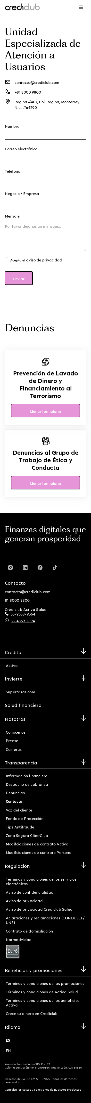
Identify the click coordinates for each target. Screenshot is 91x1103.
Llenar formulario (45, 410)
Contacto (14, 800)
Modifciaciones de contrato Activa (37, 843)
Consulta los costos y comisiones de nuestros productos (43, 1089)
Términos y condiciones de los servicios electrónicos (41, 880)
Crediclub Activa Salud (26, 608)
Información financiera (27, 775)
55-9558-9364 (23, 613)
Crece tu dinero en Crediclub (32, 1012)
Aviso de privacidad (24, 900)
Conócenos (15, 731)
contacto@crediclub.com (27, 591)
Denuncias (15, 792)
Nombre (12, 125)
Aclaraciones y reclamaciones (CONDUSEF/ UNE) (45, 919)
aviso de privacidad (44, 259)
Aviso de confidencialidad (29, 891)
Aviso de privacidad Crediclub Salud (39, 908)
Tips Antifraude (20, 826)
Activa (12, 664)
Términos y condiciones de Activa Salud (42, 991)
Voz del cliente (19, 809)
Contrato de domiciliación (29, 930)
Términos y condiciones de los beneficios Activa (42, 1002)
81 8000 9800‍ (17, 599)
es (8, 1039)
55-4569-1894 (23, 620)
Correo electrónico (21, 148)
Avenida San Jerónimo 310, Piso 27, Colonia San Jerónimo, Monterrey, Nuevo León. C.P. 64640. (44, 1065)
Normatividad (19, 938)
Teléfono (12, 170)
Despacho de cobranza (27, 783)
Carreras (14, 748)
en (8, 1049)
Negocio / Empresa (22, 192)
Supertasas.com (20, 691)
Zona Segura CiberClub (27, 834)
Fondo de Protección (24, 817)
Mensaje (12, 215)
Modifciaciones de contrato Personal (39, 851)
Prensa (12, 739)
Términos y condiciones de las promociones (45, 982)
